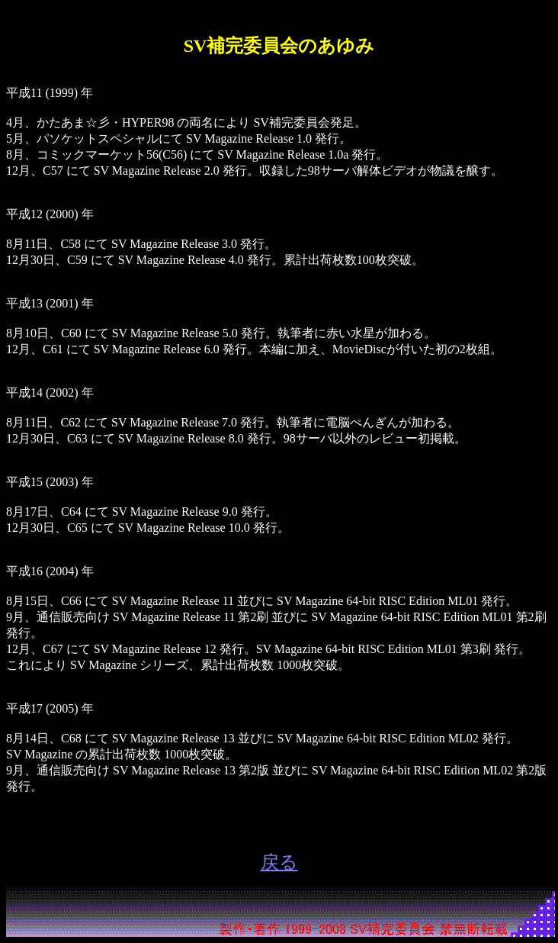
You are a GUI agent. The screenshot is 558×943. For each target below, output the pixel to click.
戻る (279, 862)
